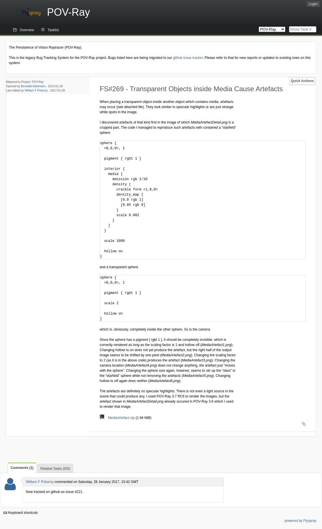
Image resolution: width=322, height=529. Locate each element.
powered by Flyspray (300, 521)
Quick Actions (302, 81)
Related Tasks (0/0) (55, 469)
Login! (313, 4)
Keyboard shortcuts (20, 513)
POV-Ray (38, 81)
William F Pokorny (36, 90)
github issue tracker (188, 58)
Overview (27, 30)
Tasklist (53, 30)
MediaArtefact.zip (118, 418)
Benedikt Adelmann (33, 86)
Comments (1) (22, 468)
